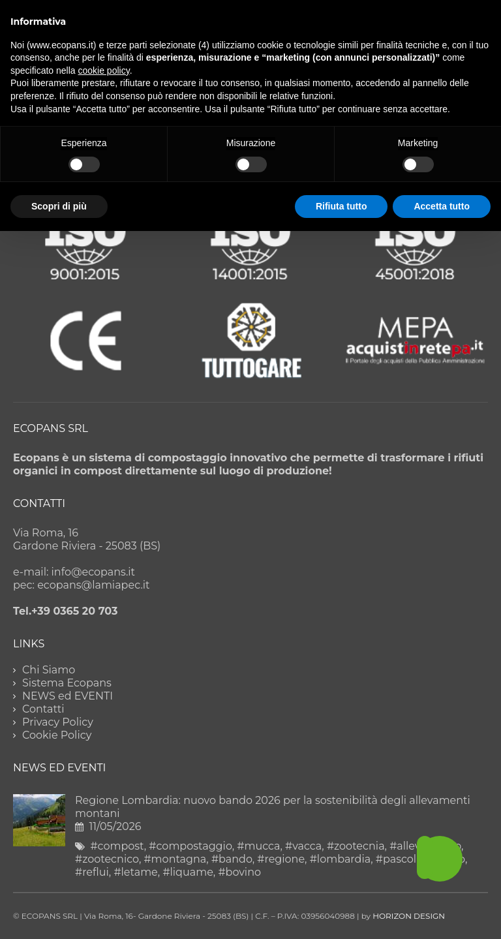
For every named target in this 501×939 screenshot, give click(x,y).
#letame (135, 872)
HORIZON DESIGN (408, 916)
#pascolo (399, 859)
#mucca (258, 846)
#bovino (239, 872)
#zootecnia (356, 846)
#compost (117, 846)
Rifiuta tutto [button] (341, 206)
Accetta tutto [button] (442, 206)
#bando (231, 859)
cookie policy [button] (104, 70)
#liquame (187, 872)
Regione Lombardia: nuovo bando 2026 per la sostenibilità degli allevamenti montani (272, 807)
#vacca (303, 846)
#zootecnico (107, 859)
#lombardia (340, 859)
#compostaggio (190, 846)
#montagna (175, 859)
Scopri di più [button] (59, 206)
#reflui (92, 872)
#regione (281, 859)
